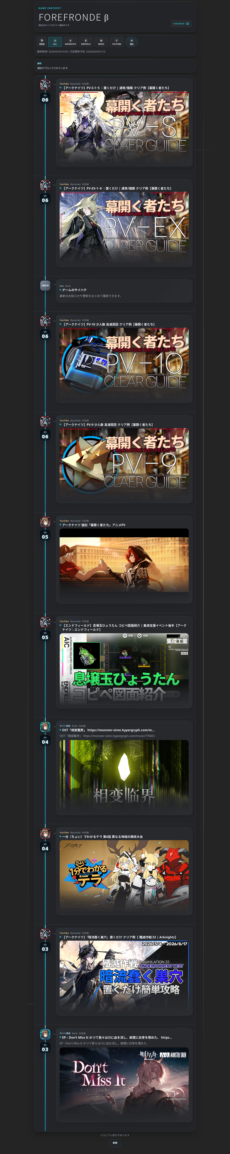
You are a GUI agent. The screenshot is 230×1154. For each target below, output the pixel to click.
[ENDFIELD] (86, 42)
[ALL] (55, 42)
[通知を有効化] (131, 42)
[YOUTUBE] (116, 42)
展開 (115, 1143)
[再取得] (42, 42)
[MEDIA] (101, 42)
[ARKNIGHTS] (70, 42)
